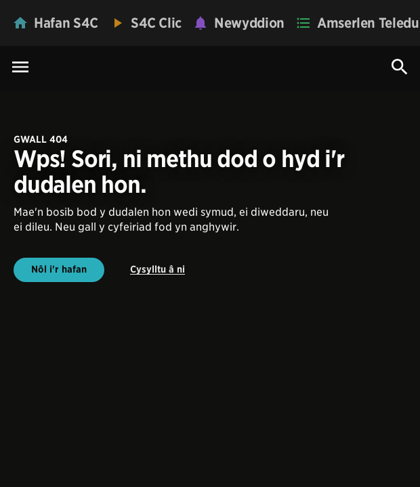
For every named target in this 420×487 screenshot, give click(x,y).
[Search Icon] (400, 67)
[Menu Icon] (20, 68)
